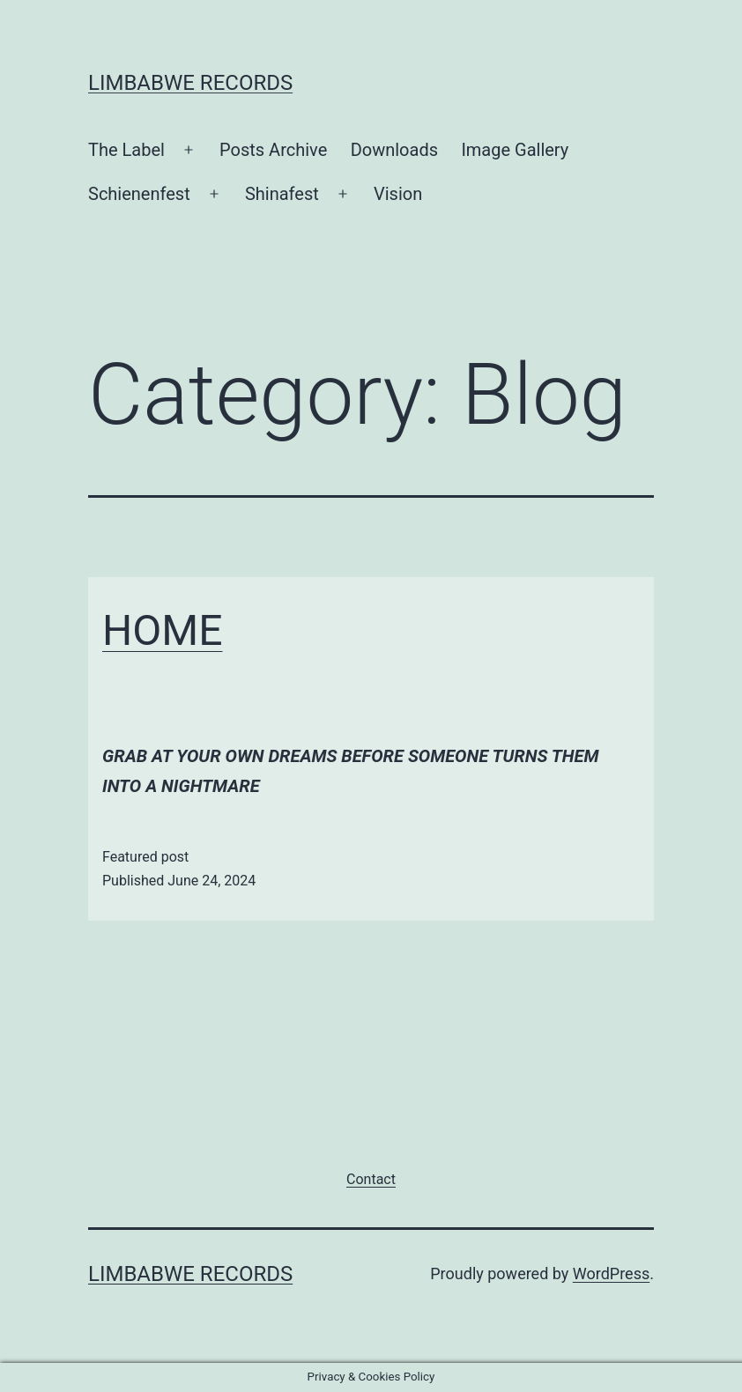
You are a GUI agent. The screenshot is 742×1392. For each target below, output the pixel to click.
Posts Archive (273, 149)
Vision (398, 193)
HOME (162, 630)
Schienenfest (139, 193)
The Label (126, 149)
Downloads (394, 149)
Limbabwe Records (190, 82)
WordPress (611, 1273)
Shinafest (282, 193)
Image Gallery (514, 149)
